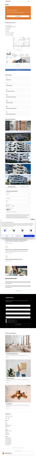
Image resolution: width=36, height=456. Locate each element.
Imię (6, 306)
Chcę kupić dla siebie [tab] (11, 188)
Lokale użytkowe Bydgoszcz (8, 444)
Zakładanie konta (7, 435)
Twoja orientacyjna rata (9, 210)
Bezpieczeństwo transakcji (8, 427)
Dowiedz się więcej (9, 245)
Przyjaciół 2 (11, 6)
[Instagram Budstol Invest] (8, 420)
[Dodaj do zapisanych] (18, 69)
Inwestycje (8, 6)
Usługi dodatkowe (7, 428)
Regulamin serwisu (7, 436)
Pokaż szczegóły (31, 233)
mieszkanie (22, 283)
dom (25, 283)
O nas (6, 423)
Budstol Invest (8, 283)
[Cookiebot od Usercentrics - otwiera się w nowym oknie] (31, 219)
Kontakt (6, 429)
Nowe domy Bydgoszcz (8, 443)
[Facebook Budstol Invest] (6, 420)
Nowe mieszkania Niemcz (8, 445)
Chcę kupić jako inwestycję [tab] (24, 188)
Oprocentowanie (8, 206)
